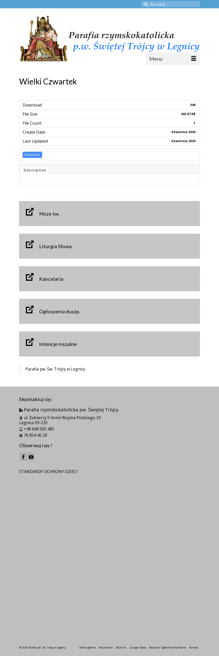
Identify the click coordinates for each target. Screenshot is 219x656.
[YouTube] (31, 457)
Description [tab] (35, 169)
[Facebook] (23, 457)
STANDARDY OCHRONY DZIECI (48, 471)
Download (32, 154)
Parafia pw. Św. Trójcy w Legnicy (55, 369)
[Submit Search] (145, 4)
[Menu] (173, 58)
